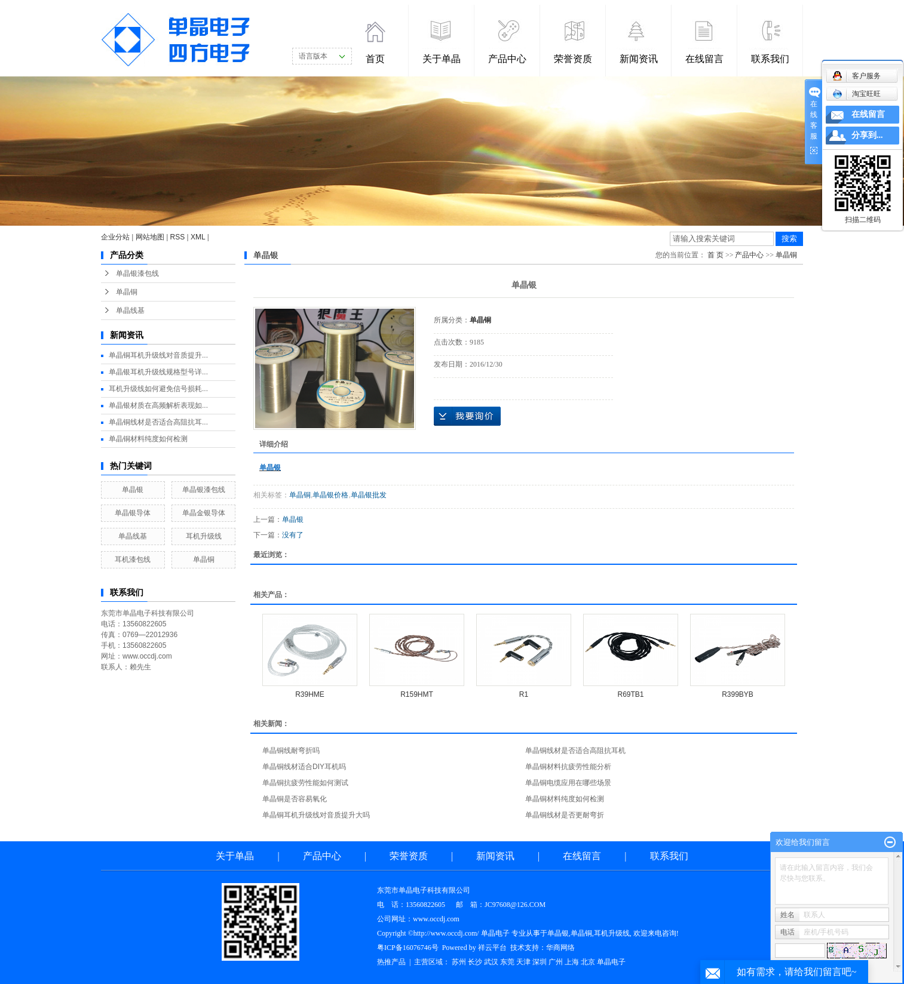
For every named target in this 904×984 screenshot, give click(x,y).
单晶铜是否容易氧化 (294, 799)
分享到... (867, 135)
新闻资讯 (639, 59)
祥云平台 (492, 947)
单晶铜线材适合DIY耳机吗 (304, 766)
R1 (523, 694)
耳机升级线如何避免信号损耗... (158, 389)
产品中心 (507, 59)
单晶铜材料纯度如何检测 (148, 439)
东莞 (507, 962)
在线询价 (467, 416)
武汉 (491, 962)
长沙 (475, 962)
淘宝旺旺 (856, 94)
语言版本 (313, 56)
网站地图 (150, 237)
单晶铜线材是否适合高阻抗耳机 (575, 750)
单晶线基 (130, 310)
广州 (555, 962)
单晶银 (132, 489)
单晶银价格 (330, 495)
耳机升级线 (204, 536)
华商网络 (560, 947)
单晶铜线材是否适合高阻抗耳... (158, 422)
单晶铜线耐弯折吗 (291, 750)
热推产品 (391, 962)
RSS (177, 237)
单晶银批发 (369, 495)
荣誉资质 (573, 59)
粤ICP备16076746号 (408, 947)
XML (198, 237)
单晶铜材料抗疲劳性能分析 (568, 766)
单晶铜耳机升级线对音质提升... (158, 355)
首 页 (715, 255)
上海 (572, 962)
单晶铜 (126, 292)
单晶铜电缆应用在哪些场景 (568, 783)
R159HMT (416, 694)
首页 (375, 59)
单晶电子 (611, 962)
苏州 (459, 962)
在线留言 (704, 59)
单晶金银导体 (203, 513)
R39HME (309, 694)
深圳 (539, 962)
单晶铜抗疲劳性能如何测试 (305, 783)
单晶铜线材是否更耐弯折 (564, 815)
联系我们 (770, 59)
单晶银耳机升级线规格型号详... (158, 372)
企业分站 (115, 237)
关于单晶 (441, 59)
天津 (523, 962)
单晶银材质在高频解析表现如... (158, 405)
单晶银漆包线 (137, 273)
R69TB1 (630, 694)
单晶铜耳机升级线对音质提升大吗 (316, 815)
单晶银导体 (133, 513)
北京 (588, 962)
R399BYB (737, 694)
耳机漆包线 (133, 559)
